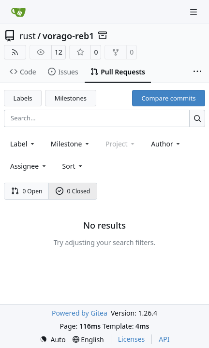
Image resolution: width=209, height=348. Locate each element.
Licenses (131, 339)
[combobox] (23, 144)
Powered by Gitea (79, 313)
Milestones (71, 98)
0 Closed (73, 191)
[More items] (197, 72)
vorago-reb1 (68, 36)
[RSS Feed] (15, 52)
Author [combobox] (166, 143)
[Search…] (197, 118)
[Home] (18, 12)
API (164, 339)
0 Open (27, 191)
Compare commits (168, 98)
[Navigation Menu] (194, 12)
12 (58, 52)
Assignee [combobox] (28, 166)
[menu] (73, 166)
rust (27, 36)
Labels (23, 98)
